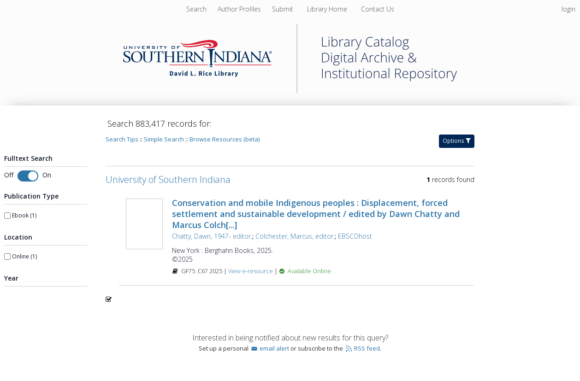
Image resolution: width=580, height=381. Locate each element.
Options (457, 141)
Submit (283, 9)
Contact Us (377, 9)
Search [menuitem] (196, 9)
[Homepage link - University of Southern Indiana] (290, 90)
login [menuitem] (568, 9)
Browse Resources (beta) (224, 139)
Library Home (328, 9)
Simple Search (164, 139)
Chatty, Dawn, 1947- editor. (212, 236)
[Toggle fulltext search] (28, 176)
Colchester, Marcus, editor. (295, 236)
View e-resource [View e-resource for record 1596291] (251, 271)
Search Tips (122, 139)
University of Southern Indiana (168, 179)
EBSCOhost (355, 236)
